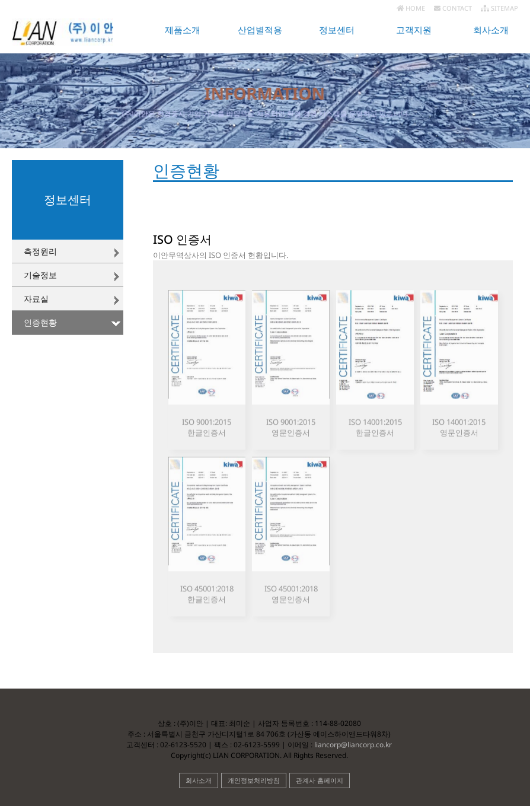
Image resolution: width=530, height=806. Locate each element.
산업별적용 (260, 30)
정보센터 (337, 30)
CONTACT (453, 8)
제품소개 (182, 30)
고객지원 (414, 30)
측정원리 (40, 251)
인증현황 (40, 322)
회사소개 (491, 30)
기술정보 (40, 275)
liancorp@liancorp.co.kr (352, 745)
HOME (411, 8)
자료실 (36, 298)
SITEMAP (499, 8)
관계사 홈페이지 (319, 780)
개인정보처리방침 (254, 780)
